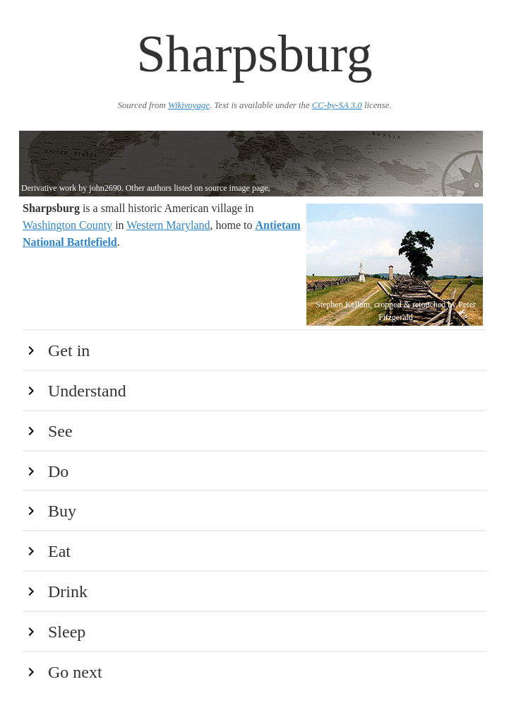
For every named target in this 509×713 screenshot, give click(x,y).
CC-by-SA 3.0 (337, 105)
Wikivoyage (189, 105)
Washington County (67, 225)
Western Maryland (168, 225)
